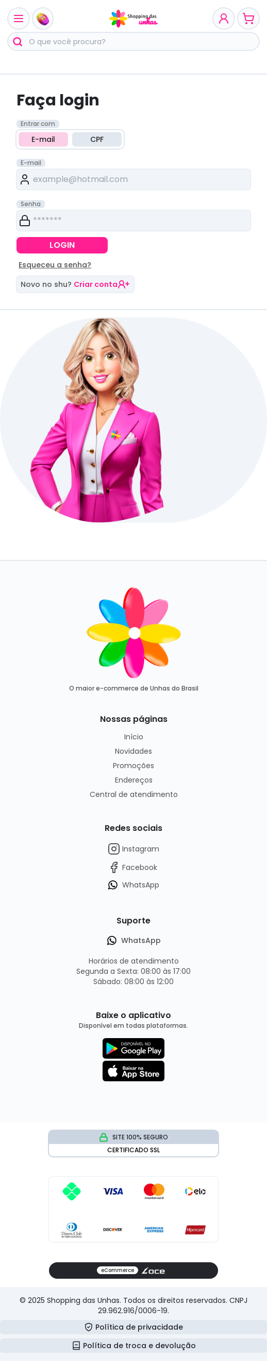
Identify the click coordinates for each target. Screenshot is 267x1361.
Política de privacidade (133, 1327)
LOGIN (62, 245)
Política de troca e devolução (134, 1345)
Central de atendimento (134, 794)
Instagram (133, 849)
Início (133, 737)
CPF (97, 139)
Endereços (134, 780)
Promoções (133, 765)
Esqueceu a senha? (55, 265)
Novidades (133, 751)
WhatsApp (133, 885)
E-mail (43, 139)
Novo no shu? (75, 284)
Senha (31, 204)
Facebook (132, 867)
